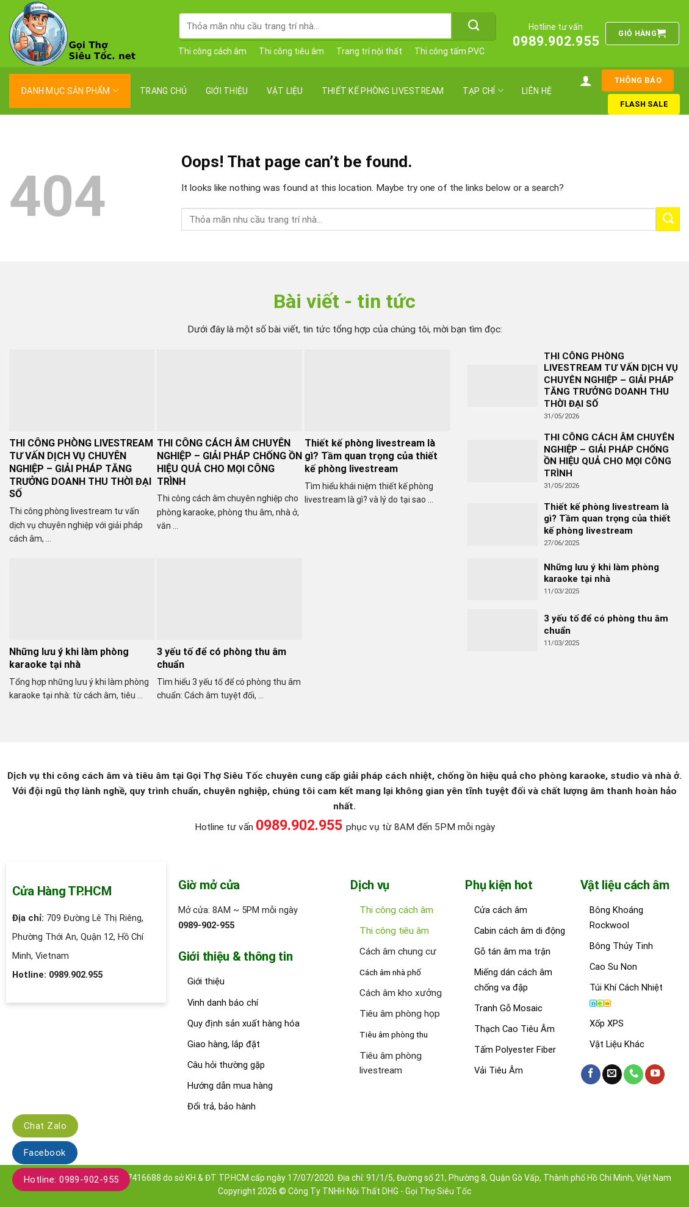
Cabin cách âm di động (519, 930)
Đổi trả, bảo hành (221, 1106)
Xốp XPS (607, 1023)
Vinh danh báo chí (222, 1002)
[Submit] (473, 26)
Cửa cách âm (500, 909)
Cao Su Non (613, 966)
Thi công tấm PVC (449, 51)
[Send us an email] (612, 1074)
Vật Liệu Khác (617, 1044)
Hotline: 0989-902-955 (71, 1179)
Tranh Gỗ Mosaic (508, 1008)
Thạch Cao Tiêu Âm (514, 1028)
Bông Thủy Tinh (621, 945)
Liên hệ (537, 91)
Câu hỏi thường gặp (226, 1064)
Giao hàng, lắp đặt (223, 1044)
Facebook (45, 1152)
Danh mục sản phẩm (69, 90)
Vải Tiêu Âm (498, 1070)
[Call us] (633, 1074)
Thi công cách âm (212, 51)
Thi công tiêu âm (291, 51)
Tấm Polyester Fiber (515, 1049)
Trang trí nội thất (369, 51)
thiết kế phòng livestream (383, 91)
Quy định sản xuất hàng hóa (243, 1023)
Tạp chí (483, 90)
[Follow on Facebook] (591, 1074)
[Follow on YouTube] (655, 1074)
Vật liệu (285, 91)
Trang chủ (163, 91)
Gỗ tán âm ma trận (512, 951)
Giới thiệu (227, 91)
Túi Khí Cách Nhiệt (626, 987)
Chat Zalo (45, 1125)
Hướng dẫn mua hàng (230, 1085)
